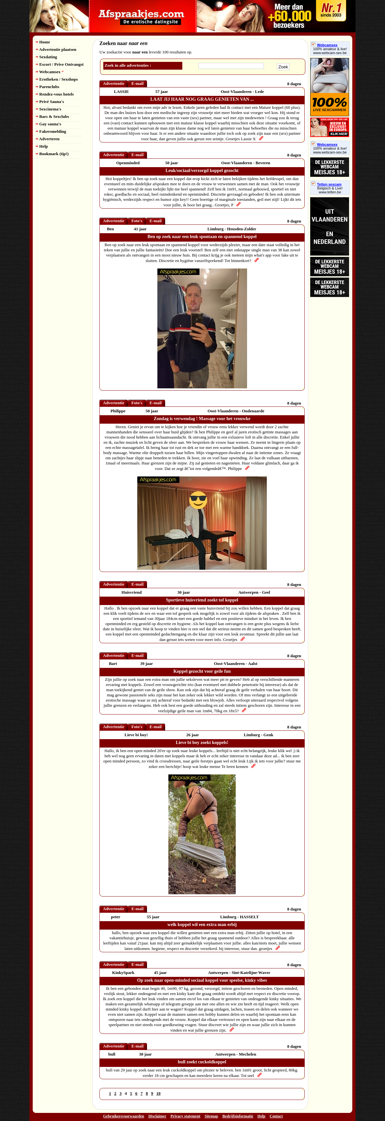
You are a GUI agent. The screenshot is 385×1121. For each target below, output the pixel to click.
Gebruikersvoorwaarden (123, 1116)
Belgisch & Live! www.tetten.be (330, 190)
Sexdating (46, 56)
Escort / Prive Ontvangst (60, 64)
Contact (276, 1116)
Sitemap (211, 1116)
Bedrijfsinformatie (237, 1116)
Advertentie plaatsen (56, 49)
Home (43, 42)
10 (158, 1093)
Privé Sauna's (50, 101)
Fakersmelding (51, 131)
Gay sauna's (48, 123)
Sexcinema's (48, 109)
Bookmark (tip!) (52, 153)
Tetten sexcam (326, 184)
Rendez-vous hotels (55, 94)
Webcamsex (49, 71)
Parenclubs (47, 86)
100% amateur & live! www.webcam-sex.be (330, 51)
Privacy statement (185, 1116)
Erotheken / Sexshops (57, 79)
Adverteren (48, 138)
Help (42, 146)
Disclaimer (157, 1116)
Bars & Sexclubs (52, 116)
